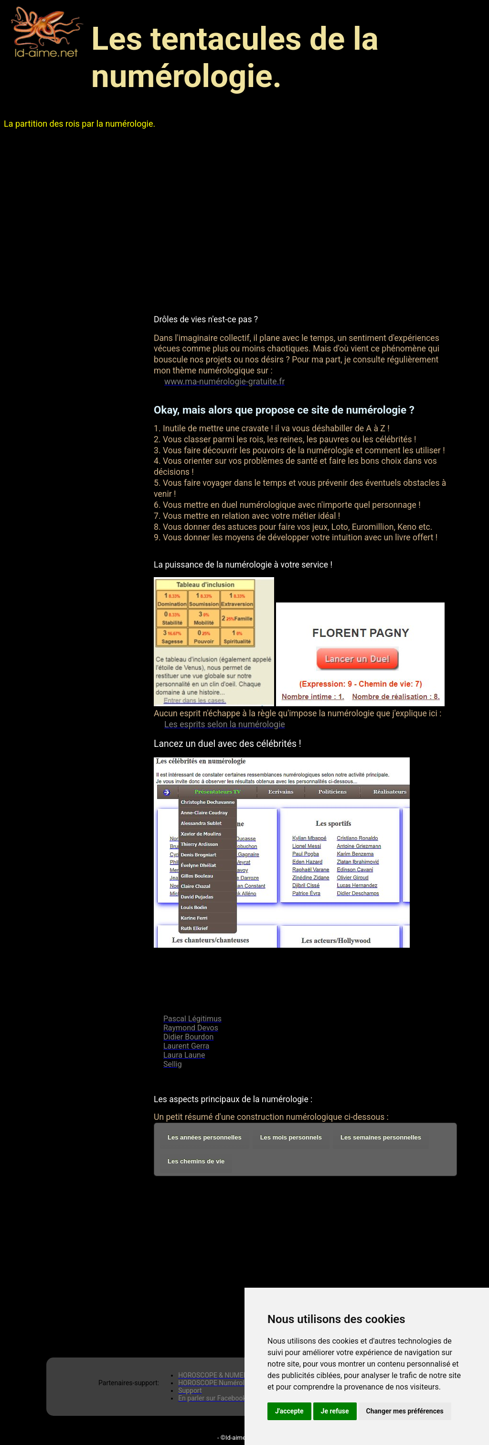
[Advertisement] (244, 221)
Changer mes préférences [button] (405, 1411)
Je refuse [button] (335, 1411)
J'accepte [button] (289, 1411)
